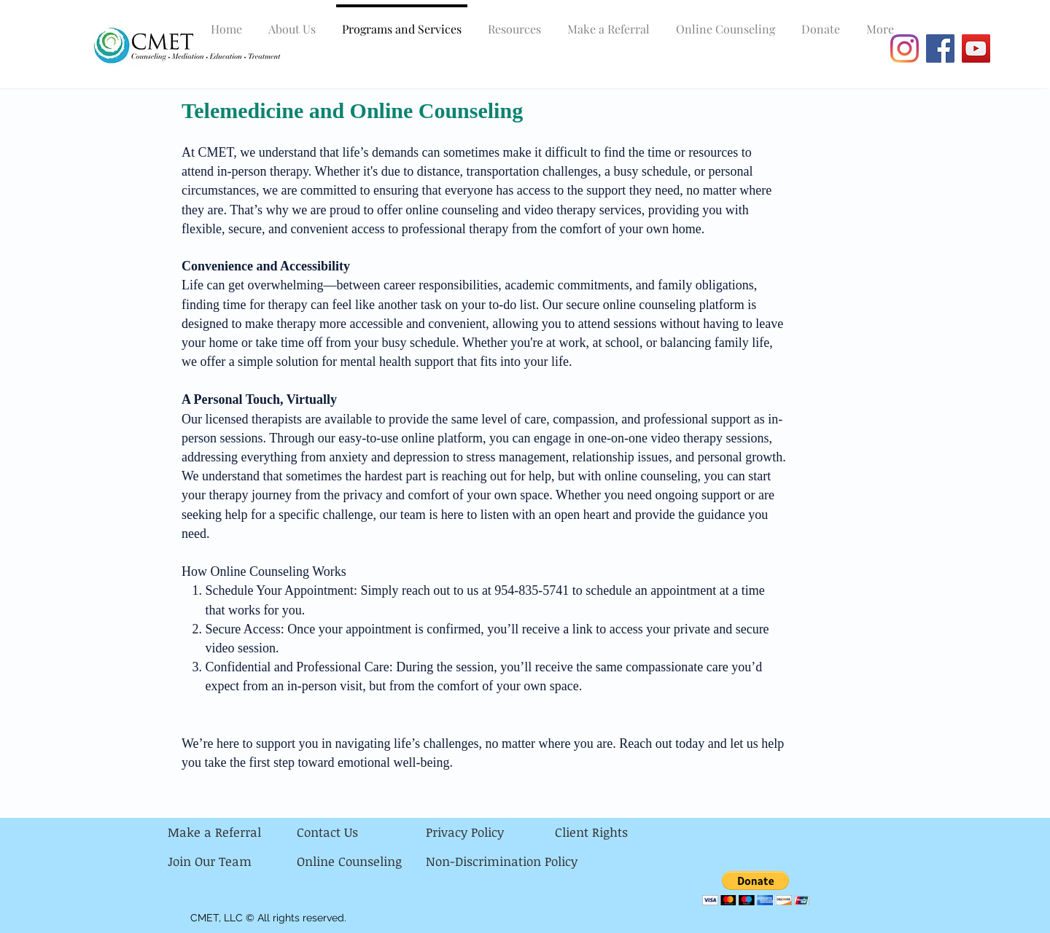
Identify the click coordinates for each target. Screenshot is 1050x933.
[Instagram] (904, 48)
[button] (755, 888)
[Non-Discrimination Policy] (502, 861)
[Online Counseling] (361, 861)
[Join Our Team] (232, 861)
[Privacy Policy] (490, 832)
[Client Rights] (619, 832)
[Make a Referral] (232, 832)
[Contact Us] (361, 832)
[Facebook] (940, 48)
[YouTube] (976, 48)
